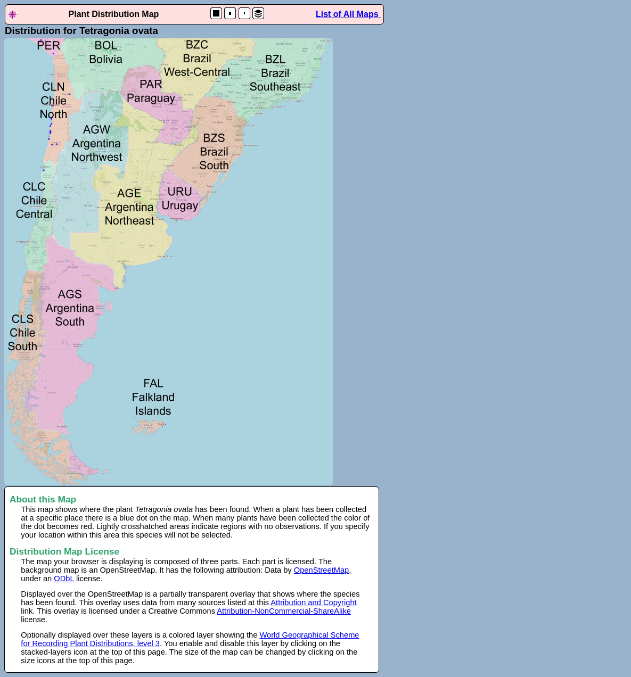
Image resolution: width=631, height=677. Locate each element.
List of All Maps (348, 14)
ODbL (64, 578)
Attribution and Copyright (313, 602)
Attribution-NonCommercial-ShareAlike (284, 611)
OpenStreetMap (321, 570)
